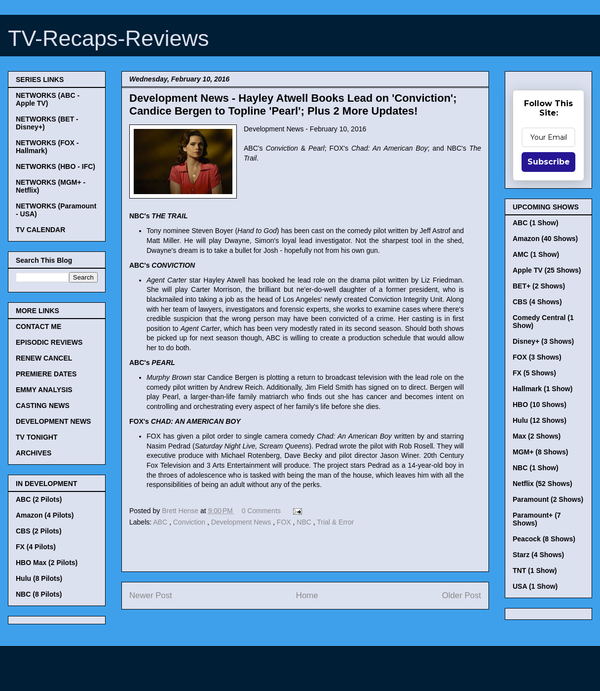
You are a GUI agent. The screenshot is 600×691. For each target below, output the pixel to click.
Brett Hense (181, 511)
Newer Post (150, 595)
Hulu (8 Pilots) (39, 578)
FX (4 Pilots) (36, 547)
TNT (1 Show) (535, 570)
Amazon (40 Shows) (545, 239)
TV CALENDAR (40, 230)
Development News (242, 522)
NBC (305, 522)
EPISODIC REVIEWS (49, 342)
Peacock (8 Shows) (544, 539)
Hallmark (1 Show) (542, 389)
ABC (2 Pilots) (39, 499)
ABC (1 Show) (536, 223)
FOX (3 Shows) (537, 357)
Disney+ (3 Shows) (543, 341)
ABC (161, 522)
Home (307, 595)
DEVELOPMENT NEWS (53, 421)
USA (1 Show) (535, 586)
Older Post (461, 595)
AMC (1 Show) (536, 254)
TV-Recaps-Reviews (108, 38)
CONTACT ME (38, 326)
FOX (285, 522)
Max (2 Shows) (537, 436)
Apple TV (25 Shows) (547, 270)
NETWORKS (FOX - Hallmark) (47, 147)
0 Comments (261, 511)
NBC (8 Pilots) (39, 594)
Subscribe (548, 161)
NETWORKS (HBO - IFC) (55, 166)
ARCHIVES (33, 453)
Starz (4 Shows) (538, 555)
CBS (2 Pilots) (39, 531)
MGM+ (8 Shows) (540, 452)
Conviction (190, 522)
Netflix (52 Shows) (542, 484)
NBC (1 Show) (536, 468)
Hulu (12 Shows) (539, 420)
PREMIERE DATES (46, 374)
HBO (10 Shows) (539, 404)
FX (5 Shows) (534, 373)
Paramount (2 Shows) (548, 499)
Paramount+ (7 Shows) (537, 519)
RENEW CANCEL (44, 358)
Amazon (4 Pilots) (45, 515)
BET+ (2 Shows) (539, 286)
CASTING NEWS (43, 405)
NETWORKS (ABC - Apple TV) (47, 99)
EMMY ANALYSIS (44, 390)
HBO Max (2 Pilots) (46, 563)
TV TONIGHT (37, 437)
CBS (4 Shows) (537, 302)
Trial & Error (335, 522)
